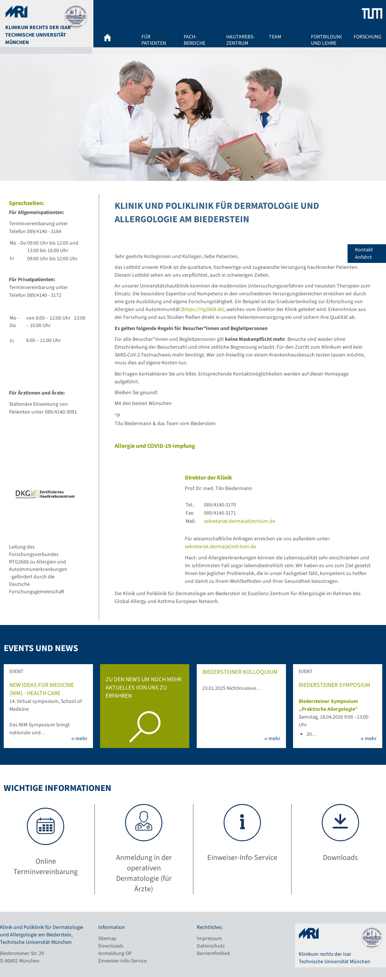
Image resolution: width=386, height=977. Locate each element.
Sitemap (107, 938)
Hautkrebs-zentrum (240, 40)
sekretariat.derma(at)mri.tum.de (239, 521)
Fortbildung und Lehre (327, 40)
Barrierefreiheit (213, 953)
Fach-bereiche (194, 40)
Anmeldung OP (115, 953)
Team (275, 37)
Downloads (111, 946)
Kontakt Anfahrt (370, 253)
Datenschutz (211, 946)
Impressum (209, 938)
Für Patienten (153, 40)
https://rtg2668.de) (203, 309)
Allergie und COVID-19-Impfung (155, 446)
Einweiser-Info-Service (122, 961)
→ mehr (79, 738)
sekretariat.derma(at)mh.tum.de (220, 546)
